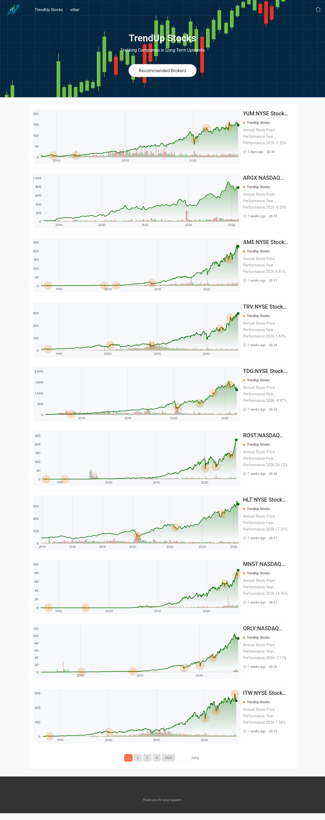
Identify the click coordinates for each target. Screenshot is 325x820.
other (75, 9)
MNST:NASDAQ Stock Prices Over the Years (265, 570)
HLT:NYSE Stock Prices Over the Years (263, 504)
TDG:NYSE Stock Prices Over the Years (264, 374)
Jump (195, 764)
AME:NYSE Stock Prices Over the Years (264, 244)
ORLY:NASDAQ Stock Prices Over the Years (265, 635)
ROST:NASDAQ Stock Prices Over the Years (265, 439)
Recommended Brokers (162, 70)
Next (168, 764)
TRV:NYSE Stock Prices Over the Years (264, 309)
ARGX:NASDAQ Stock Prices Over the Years (265, 179)
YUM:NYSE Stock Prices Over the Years (264, 114)
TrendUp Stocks (49, 9)
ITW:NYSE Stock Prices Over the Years (264, 700)
